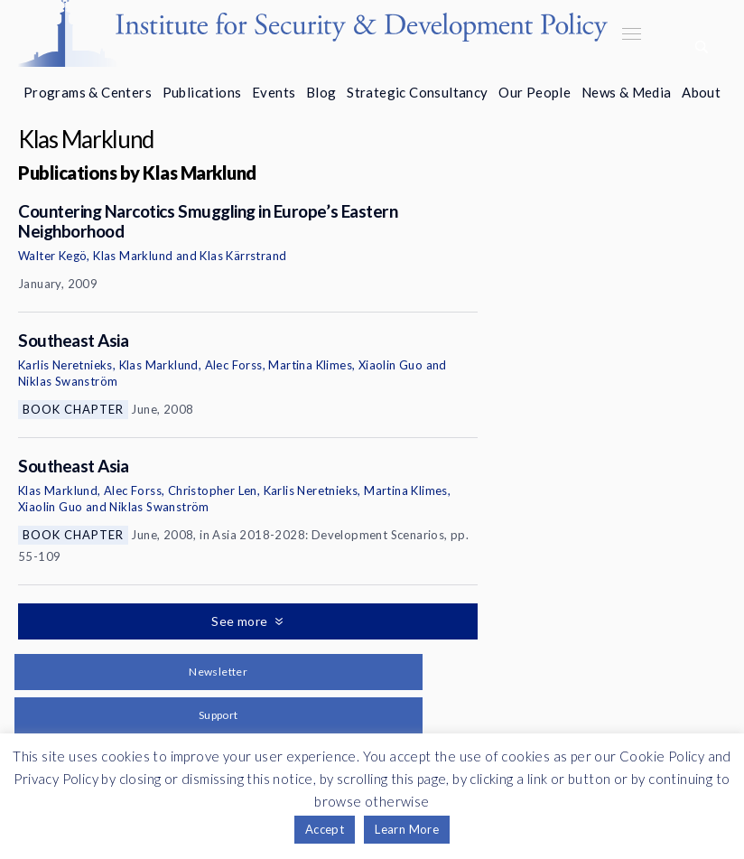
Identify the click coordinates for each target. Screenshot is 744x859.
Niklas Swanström (67, 381)
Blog (321, 92)
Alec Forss (234, 365)
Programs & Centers (87, 92)
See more (241, 621)
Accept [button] (324, 829)
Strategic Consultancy (417, 92)
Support (218, 715)
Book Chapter (73, 409)
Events (273, 92)
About (701, 92)
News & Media (626, 92)
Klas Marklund (132, 255)
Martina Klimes (310, 365)
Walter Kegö (52, 255)
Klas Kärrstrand (243, 255)
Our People (534, 92)
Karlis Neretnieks (65, 365)
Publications (202, 92)
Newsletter (218, 671)
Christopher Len (212, 490)
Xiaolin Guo (390, 365)
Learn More (407, 829)
